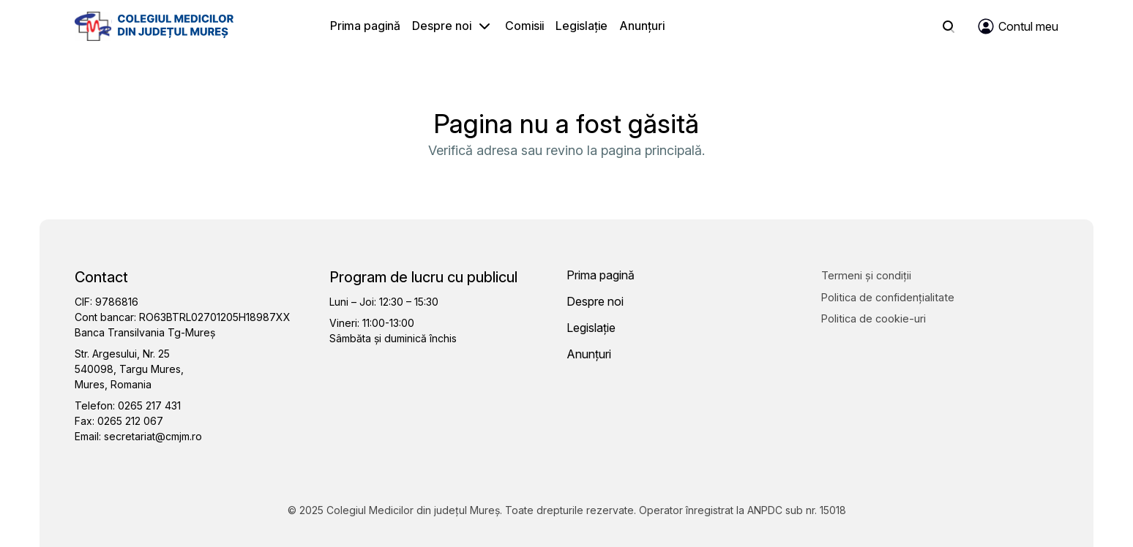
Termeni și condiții (866, 275)
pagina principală (651, 150)
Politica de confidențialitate (887, 297)
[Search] (948, 26)
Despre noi (441, 26)
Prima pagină (365, 26)
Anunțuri (642, 26)
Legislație (581, 26)
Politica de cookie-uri (873, 318)
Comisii (524, 26)
